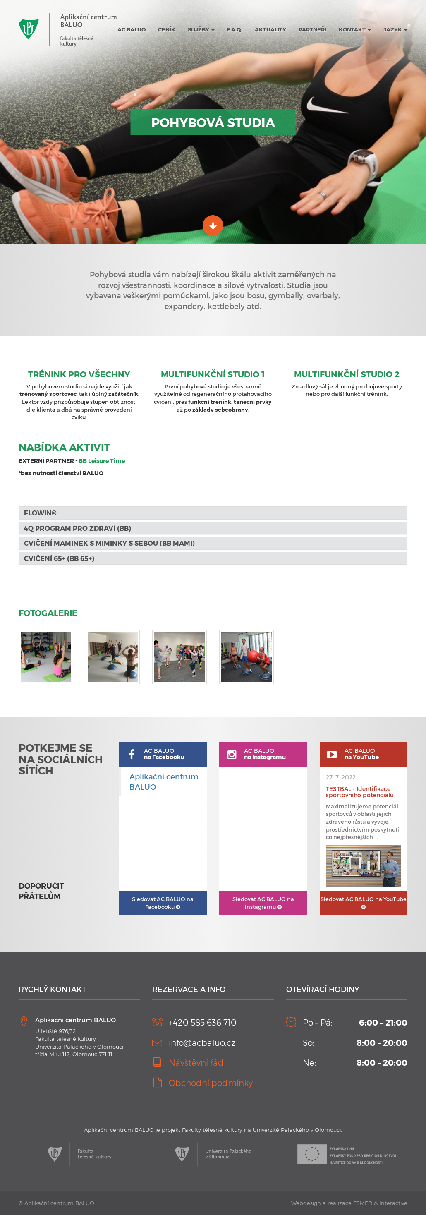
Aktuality (270, 29)
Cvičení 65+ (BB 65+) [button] (59, 558)
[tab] (213, 513)
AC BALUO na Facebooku (163, 903)
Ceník (166, 29)
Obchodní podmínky (211, 1083)
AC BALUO (131, 29)
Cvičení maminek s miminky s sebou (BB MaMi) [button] (109, 543)
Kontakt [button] (355, 29)
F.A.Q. (234, 29)
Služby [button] (201, 29)
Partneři (312, 29)
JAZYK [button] (395, 29)
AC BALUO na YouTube (364, 903)
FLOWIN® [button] (41, 513)
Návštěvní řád (196, 1062)
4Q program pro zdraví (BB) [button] (77, 528)
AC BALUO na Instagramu (263, 903)
